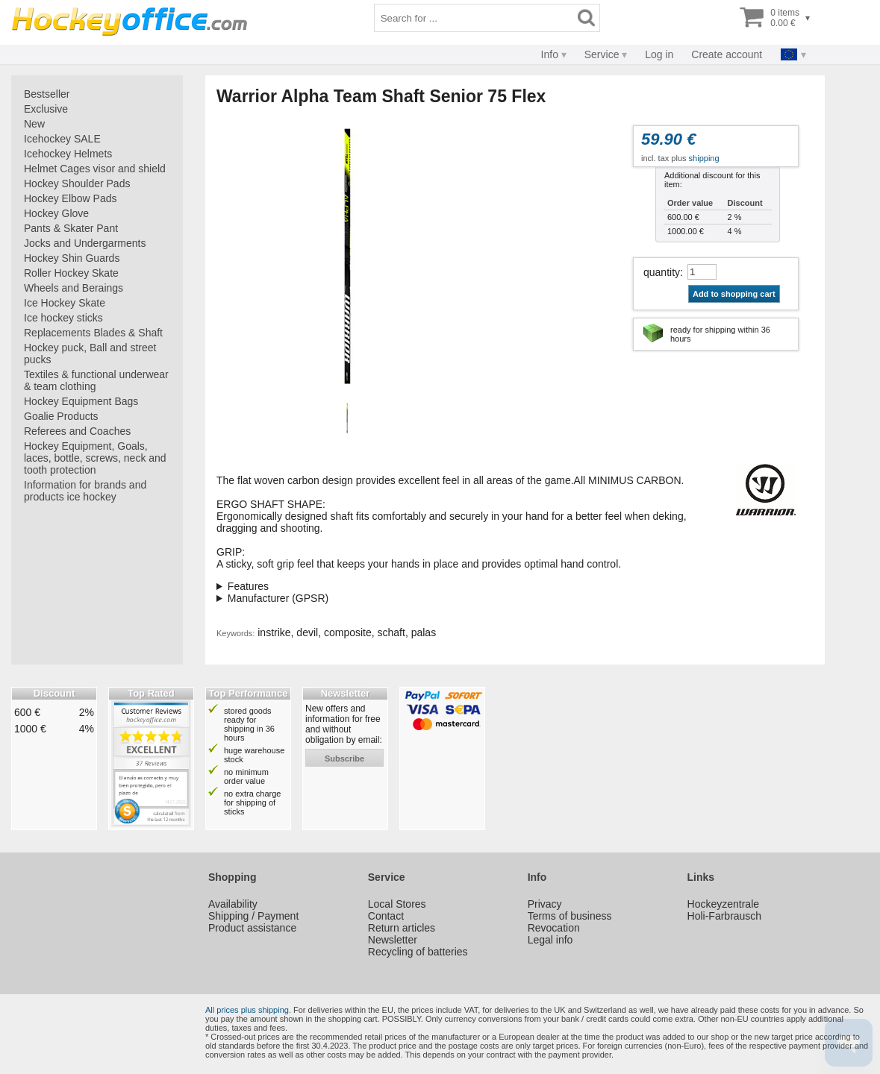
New (34, 124)
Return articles (401, 928)
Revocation (554, 928)
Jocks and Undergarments (85, 243)
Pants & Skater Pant (71, 228)
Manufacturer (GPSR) (278, 598)
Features (248, 586)
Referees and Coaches (77, 431)
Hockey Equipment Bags (81, 401)
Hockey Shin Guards (71, 258)
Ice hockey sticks (63, 318)
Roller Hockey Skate (71, 273)
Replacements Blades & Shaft (93, 333)
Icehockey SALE (62, 139)
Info (549, 54)
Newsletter (392, 940)
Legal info (550, 940)
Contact (386, 916)
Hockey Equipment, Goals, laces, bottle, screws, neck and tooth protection (95, 458)
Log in (659, 54)
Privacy (545, 904)
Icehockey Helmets (68, 154)
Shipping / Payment (253, 916)
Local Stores (397, 904)
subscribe (344, 758)
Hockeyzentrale (723, 904)
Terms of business (570, 916)
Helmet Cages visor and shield (95, 169)
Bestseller (46, 94)
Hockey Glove (56, 213)
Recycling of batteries (418, 952)
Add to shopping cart (734, 293)
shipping (704, 158)
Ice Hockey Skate (64, 303)
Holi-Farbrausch (724, 916)
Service (602, 54)
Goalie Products (61, 416)
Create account (726, 54)
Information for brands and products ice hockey (85, 491)
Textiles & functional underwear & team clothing (96, 380)
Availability (233, 904)
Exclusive (46, 109)
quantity (661, 272)
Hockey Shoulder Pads (77, 183)
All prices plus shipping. (248, 1009)
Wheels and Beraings (73, 288)
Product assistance (252, 928)
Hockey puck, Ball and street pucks (90, 353)
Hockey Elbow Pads (70, 198)
